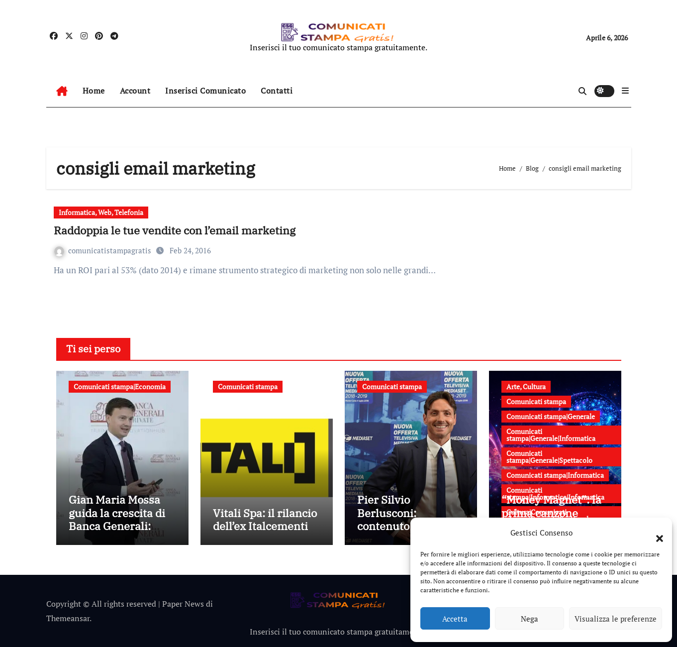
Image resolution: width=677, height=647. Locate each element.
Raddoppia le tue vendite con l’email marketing (174, 230)
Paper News (183, 603)
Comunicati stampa (248, 386)
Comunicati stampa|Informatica (555, 475)
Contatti (276, 90)
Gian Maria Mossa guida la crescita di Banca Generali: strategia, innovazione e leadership (117, 532)
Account (135, 90)
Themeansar (68, 618)
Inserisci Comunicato (205, 90)
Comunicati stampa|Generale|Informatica (550, 435)
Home (94, 90)
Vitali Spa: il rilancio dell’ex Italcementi (265, 519)
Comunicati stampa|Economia (120, 386)
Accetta (455, 619)
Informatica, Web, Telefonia (101, 212)
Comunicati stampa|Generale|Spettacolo (549, 456)
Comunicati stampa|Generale (550, 416)
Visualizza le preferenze (616, 619)
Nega (529, 619)
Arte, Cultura (526, 386)
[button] (654, 532)
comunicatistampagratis (103, 250)
